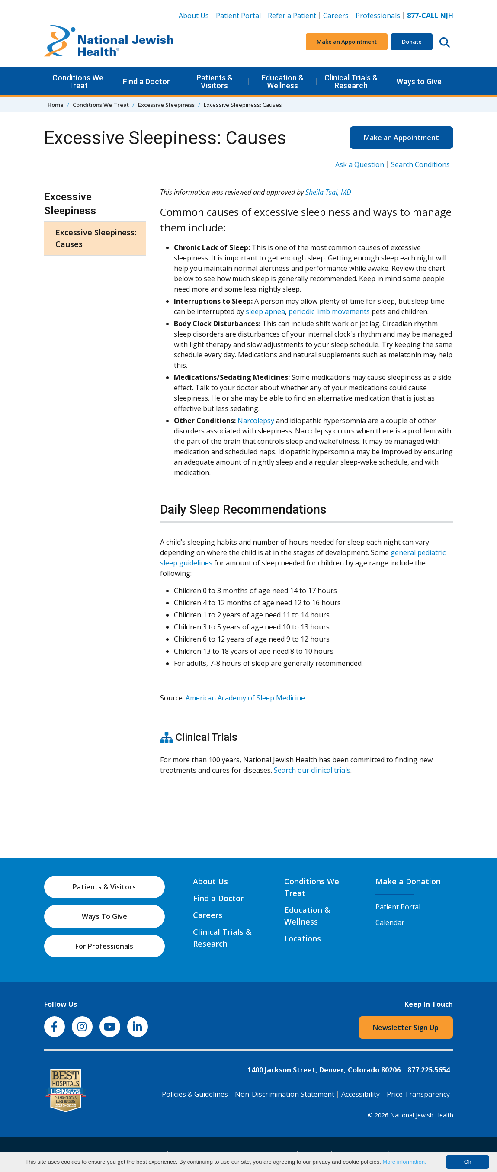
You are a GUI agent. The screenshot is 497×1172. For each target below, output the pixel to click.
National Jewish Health (421, 1115)
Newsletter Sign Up (406, 1027)
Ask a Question (359, 164)
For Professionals (104, 946)
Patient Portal (238, 15)
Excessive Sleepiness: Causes (95, 238)
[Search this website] (444, 42)
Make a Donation (408, 881)
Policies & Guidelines (195, 1094)
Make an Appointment (347, 41)
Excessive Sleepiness (166, 105)
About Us (194, 15)
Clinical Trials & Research (351, 81)
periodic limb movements (329, 311)
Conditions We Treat (77, 81)
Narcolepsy (255, 420)
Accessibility (360, 1094)
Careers (337, 15)
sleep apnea (265, 311)
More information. (404, 1162)
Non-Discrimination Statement (284, 1094)
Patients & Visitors (214, 81)
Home (56, 105)
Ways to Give (419, 81)
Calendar (389, 922)
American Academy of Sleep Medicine (245, 698)
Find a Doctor (146, 81)
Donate (412, 41)
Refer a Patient (292, 15)
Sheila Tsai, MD (328, 192)
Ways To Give (104, 916)
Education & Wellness (282, 81)
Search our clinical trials (312, 770)
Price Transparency (418, 1094)
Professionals (378, 15)
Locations (302, 938)
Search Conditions (420, 164)
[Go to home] (109, 42)
